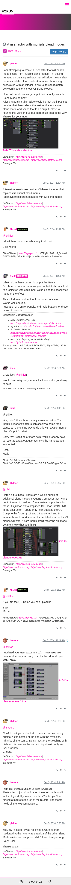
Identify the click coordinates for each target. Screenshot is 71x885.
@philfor (8, 643)
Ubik (12, 364)
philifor (13, 60)
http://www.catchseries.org (16, 156)
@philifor (8, 231)
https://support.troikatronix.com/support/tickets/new (35, 319)
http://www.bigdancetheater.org (46, 156)
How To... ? (14, 47)
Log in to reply (59, 48)
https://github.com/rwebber (23, 338)
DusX (13, 272)
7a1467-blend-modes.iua (17, 146)
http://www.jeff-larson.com (29, 153)
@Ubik (7, 485)
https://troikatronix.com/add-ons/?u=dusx (44, 322)
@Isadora (8, 723)
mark (12, 404)
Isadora (14, 636)
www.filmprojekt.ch (28, 249)
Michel (13, 225)
